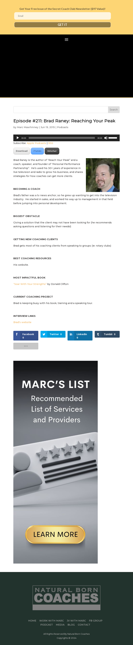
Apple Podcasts (36, 143)
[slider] (62, 138)
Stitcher (52, 151)
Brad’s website (22, 322)
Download (22, 151)
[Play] (17, 138)
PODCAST (46, 624)
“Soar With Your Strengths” (30, 284)
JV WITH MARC (76, 620)
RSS (50, 143)
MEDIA (60, 624)
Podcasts (62, 127)
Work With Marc (51, 620)
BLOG (71, 624)
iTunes (37, 151)
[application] (66, 138)
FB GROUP (95, 620)
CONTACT (84, 624)
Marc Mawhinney (27, 127)
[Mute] (106, 138)
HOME (32, 620)
